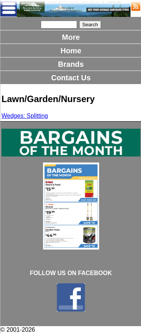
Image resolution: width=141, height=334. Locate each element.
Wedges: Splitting (24, 116)
